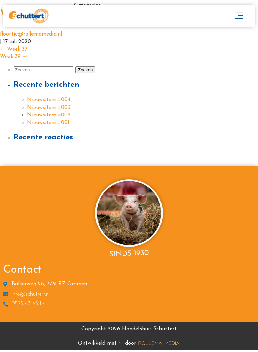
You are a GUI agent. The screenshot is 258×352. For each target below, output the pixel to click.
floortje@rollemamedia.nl (31, 34)
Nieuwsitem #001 (48, 122)
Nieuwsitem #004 (48, 99)
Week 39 (14, 57)
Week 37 (13, 49)
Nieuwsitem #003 (48, 107)
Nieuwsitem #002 (49, 115)
